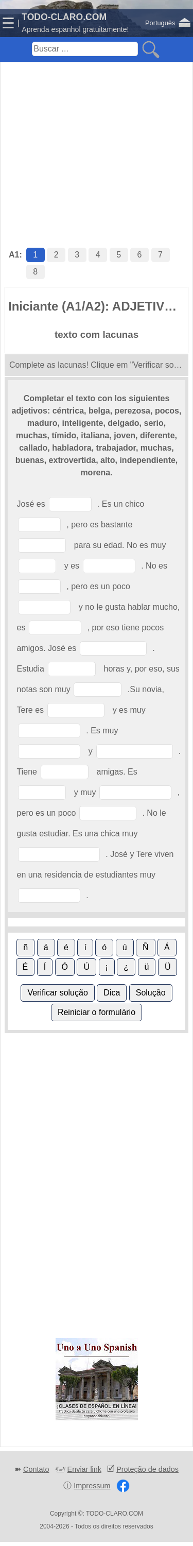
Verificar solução (57, 992)
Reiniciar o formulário (96, 1012)
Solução (151, 992)
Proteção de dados (147, 1469)
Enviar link (84, 1469)
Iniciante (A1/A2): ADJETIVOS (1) (98, 306)
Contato (36, 1469)
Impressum (92, 1486)
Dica (111, 992)
